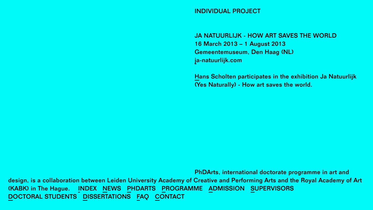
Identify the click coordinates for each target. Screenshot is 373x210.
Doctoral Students (42, 198)
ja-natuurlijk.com (218, 61)
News (112, 189)
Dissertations (107, 198)
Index (87, 189)
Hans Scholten (215, 77)
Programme (182, 189)
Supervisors (272, 189)
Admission (227, 189)
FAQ (143, 198)
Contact (169, 198)
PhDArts (141, 189)
